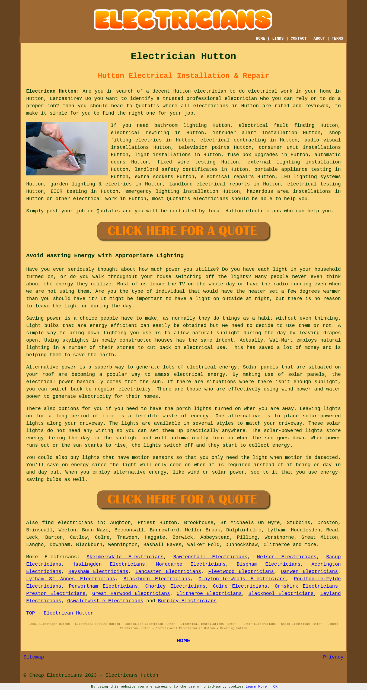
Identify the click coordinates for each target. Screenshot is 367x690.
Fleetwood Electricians (241, 571)
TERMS (337, 38)
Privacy (333, 657)
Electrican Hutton (51, 91)
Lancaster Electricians (168, 571)
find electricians (67, 522)
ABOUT (319, 38)
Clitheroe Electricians (209, 593)
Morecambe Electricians (191, 564)
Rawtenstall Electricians (210, 557)
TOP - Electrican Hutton (60, 613)
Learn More (256, 687)
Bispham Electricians (269, 564)
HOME (260, 38)
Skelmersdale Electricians (125, 557)
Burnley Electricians (187, 601)
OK (275, 687)
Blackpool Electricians (281, 593)
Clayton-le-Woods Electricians (242, 579)
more (310, 544)
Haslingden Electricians (108, 564)
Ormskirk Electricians (306, 586)
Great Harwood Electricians (131, 593)
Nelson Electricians (287, 557)
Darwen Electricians (309, 571)
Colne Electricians (240, 586)
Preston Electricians (56, 593)
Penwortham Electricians (103, 586)
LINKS (277, 38)
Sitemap (34, 657)
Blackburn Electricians (156, 579)
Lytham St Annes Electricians (70, 579)
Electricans (61, 557)
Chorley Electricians (175, 586)
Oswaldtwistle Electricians (105, 601)
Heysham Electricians (98, 571)
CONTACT (299, 38)
